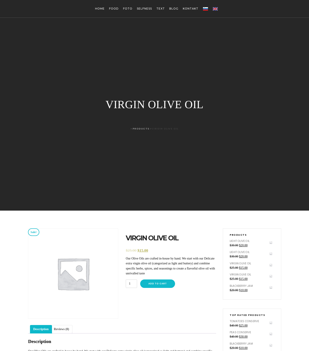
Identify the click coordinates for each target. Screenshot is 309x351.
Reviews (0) (61, 329)
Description (41, 329)
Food (114, 8)
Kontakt (190, 8)
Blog (173, 8)
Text (160, 8)
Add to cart (157, 283)
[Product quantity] (131, 283)
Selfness (144, 8)
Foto (127, 8)
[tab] (41, 329)
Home (100, 8)
